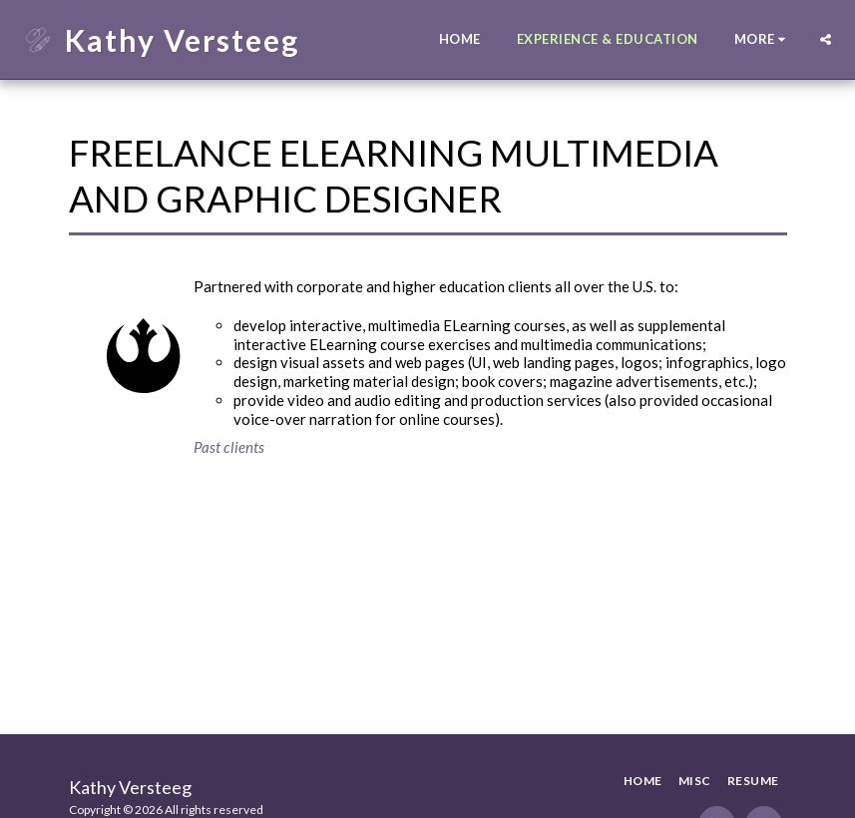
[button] (825, 39)
